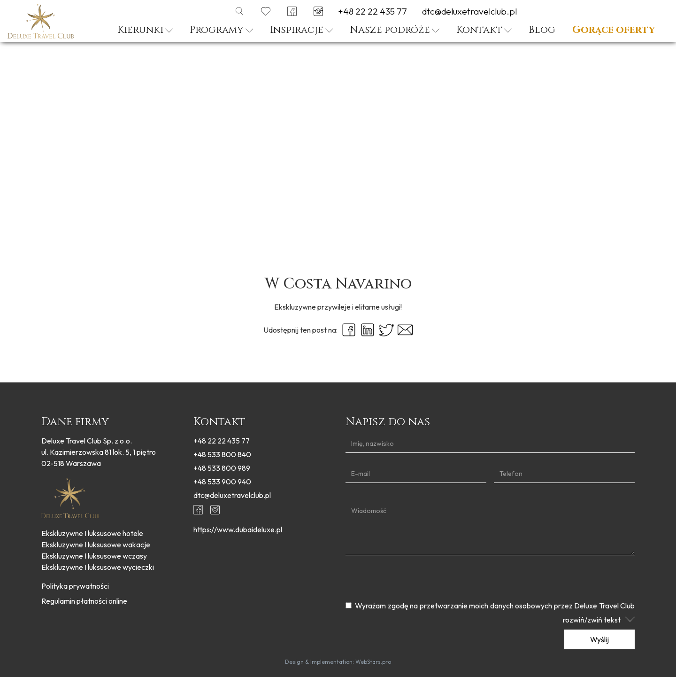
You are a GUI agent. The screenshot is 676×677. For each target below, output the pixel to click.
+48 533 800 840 (222, 454)
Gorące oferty (613, 30)
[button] (145, 31)
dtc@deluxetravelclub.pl (469, 11)
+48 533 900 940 (222, 481)
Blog (542, 30)
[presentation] (417, 578)
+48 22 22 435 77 (372, 11)
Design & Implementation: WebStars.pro (338, 661)
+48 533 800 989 (221, 468)
